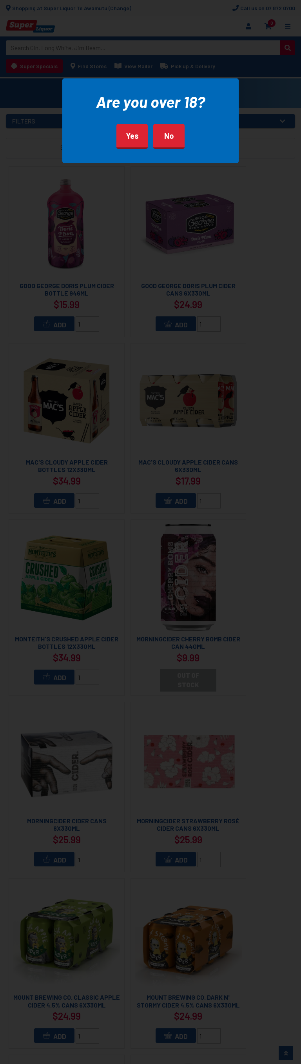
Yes (132, 135)
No (169, 135)
